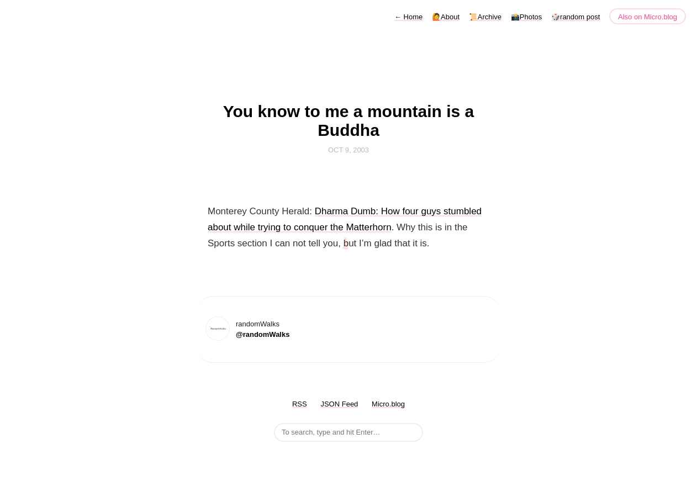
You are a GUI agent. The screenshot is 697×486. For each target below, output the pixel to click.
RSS (299, 404)
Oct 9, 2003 (348, 150)
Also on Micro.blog (647, 17)
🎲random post (575, 17)
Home (408, 17)
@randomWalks (262, 334)
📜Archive (485, 17)
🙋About (446, 17)
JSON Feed (339, 404)
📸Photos (526, 17)
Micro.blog (388, 404)
